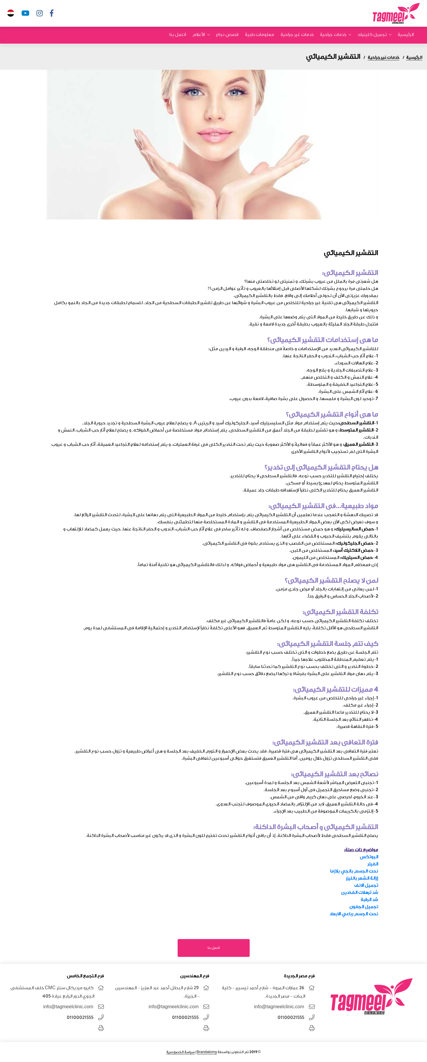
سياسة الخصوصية (180, 1052)
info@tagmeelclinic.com (279, 1006)
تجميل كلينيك (372, 35)
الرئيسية (406, 35)
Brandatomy (207, 1052)
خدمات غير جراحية (297, 35)
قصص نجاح (228, 35)
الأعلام (200, 35)
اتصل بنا (179, 35)
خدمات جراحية (334, 35)
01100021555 (291, 1017)
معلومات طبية (260, 35)
